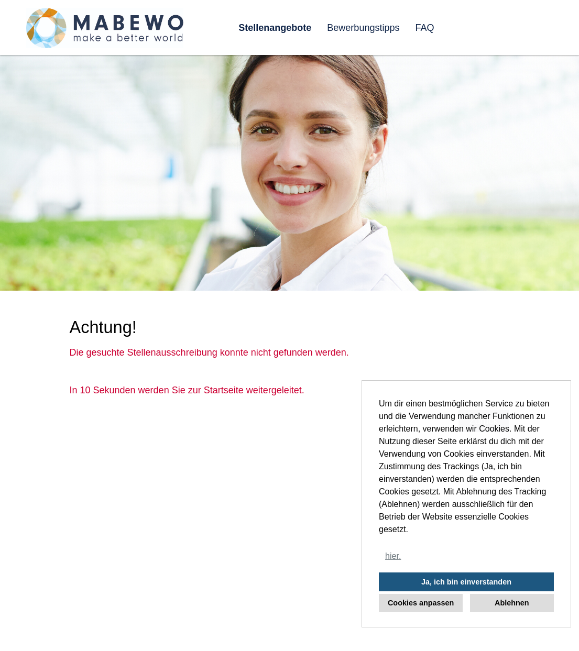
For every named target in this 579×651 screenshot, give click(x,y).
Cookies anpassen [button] (421, 603)
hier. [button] (393, 555)
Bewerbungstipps (363, 28)
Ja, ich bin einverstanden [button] (466, 582)
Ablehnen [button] (512, 603)
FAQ (424, 28)
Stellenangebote (274, 28)
